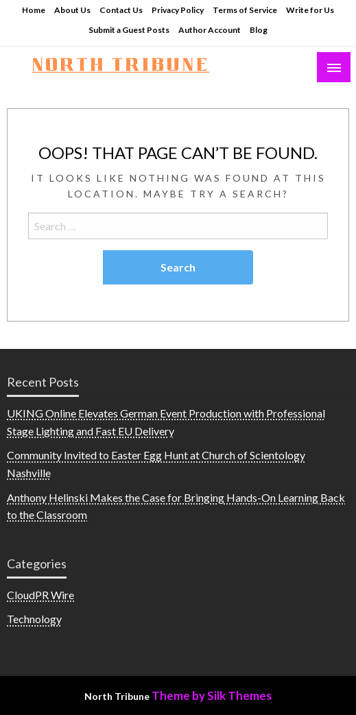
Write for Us (310, 10)
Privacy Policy (178, 10)
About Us (72, 10)
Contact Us (121, 10)
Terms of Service (245, 10)
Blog (259, 30)
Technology (34, 618)
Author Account (209, 30)
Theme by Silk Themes (212, 695)
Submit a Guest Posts (128, 30)
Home (33, 10)
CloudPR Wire (40, 594)
